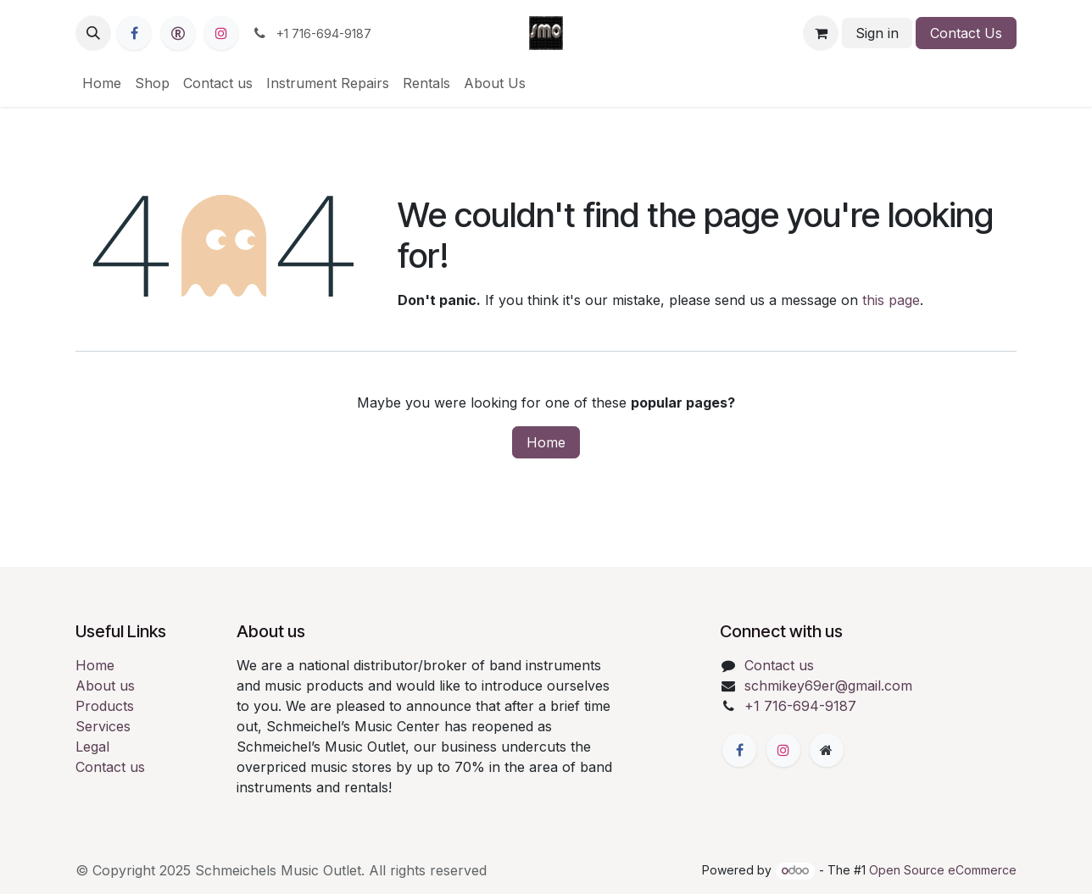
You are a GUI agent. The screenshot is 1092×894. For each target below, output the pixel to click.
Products (104, 705)
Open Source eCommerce (943, 870)
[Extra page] (827, 750)
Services (103, 726)
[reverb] (178, 33)
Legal (92, 746)
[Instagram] (221, 33)
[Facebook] (134, 33)
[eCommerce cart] (820, 33)
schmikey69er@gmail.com (828, 685)
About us (105, 685)
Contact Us (966, 33)
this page (891, 300)
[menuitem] (101, 83)
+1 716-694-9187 (800, 705)
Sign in (877, 33)
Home (546, 442)
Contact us (110, 766)
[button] (93, 33)
